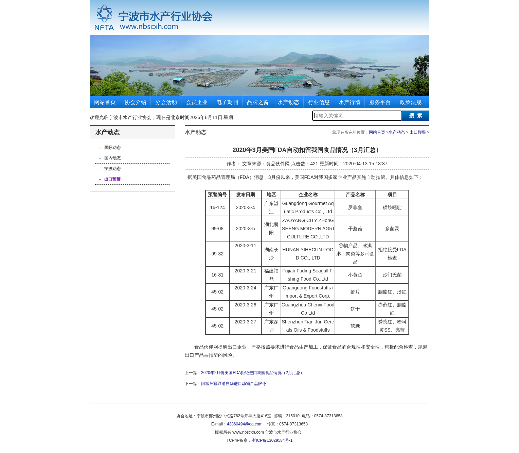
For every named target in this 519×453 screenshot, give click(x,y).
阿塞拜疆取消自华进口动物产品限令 (233, 383)
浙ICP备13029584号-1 (272, 440)
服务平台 (380, 102)
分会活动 (166, 102)
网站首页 (105, 102)
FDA (244, 177)
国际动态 (112, 147)
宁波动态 (112, 168)
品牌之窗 (258, 102)
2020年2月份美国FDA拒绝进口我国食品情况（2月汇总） (252, 372)
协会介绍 (135, 102)
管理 (225, 177)
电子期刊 (227, 102)
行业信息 (319, 102)
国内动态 (112, 158)
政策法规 (411, 102)
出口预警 (112, 179)
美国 (197, 177)
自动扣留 (375, 177)
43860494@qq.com (245, 424)
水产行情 (349, 102)
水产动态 (288, 102)
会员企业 (197, 102)
